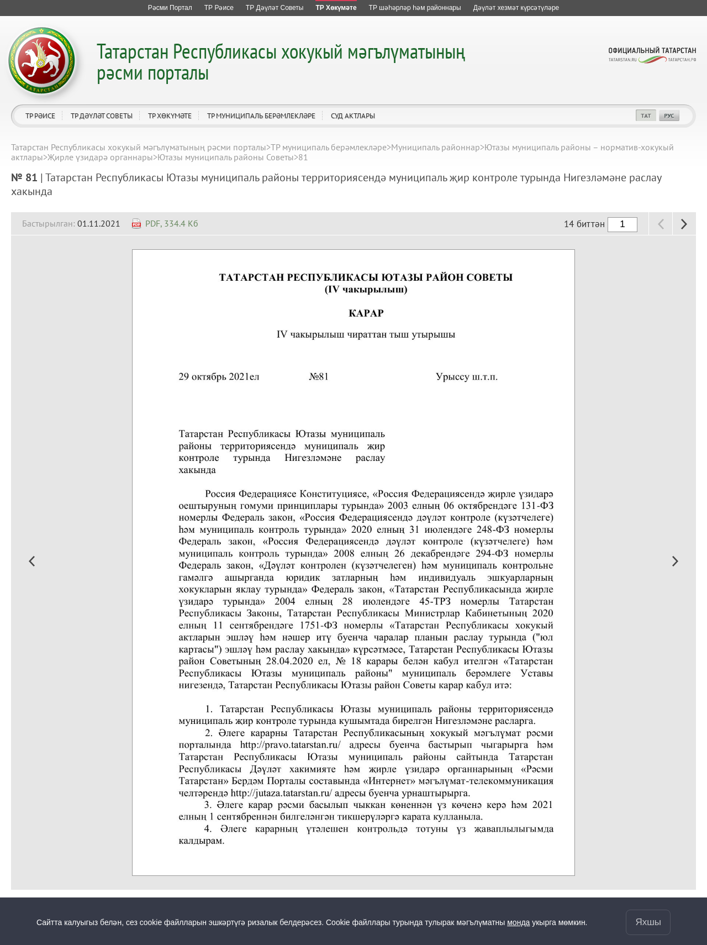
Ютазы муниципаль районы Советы (225, 156)
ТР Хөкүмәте (170, 115)
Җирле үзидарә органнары (100, 156)
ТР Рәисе (40, 115)
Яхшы (648, 922)
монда (518, 922)
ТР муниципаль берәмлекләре (261, 115)
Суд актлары (353, 115)
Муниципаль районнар (435, 147)
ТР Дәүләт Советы (102, 115)
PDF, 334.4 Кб (171, 223)
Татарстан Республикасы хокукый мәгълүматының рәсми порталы (281, 61)
